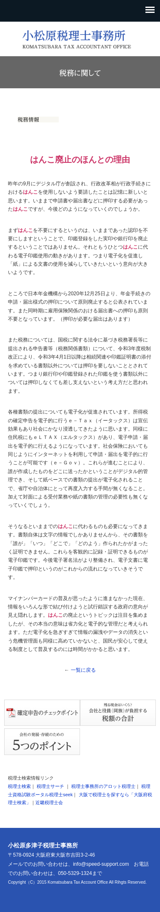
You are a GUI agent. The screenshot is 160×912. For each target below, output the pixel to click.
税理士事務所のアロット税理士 (103, 786)
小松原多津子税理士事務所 (43, 845)
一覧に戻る (83, 670)
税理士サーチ (50, 786)
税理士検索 (19, 786)
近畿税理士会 (49, 802)
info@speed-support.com (101, 864)
